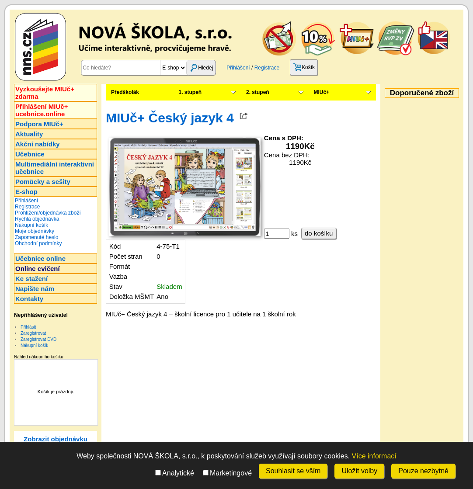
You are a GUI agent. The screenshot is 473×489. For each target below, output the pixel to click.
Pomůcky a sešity (42, 181)
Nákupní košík (31, 225)
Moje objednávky (34, 231)
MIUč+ (322, 92)
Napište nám (34, 288)
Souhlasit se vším (293, 471)
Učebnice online (40, 258)
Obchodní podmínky (38, 243)
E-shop (26, 191)
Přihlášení (238, 68)
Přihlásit (28, 327)
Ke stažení (31, 278)
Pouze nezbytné (423, 471)
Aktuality (29, 134)
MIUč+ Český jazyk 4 (170, 118)
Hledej (201, 67)
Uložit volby (359, 471)
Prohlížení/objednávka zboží (48, 213)
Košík (304, 67)
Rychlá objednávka (37, 219)
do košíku (319, 233)
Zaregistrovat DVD (38, 339)
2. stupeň (257, 92)
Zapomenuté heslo (36, 237)
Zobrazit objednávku (55, 439)
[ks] (276, 234)
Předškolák (125, 92)
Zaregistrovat (33, 333)
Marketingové (227, 473)
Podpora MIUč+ (39, 124)
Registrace (266, 68)
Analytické (174, 473)
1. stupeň (190, 92)
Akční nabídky (37, 144)
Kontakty (29, 298)
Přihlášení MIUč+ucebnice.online (41, 110)
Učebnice (30, 154)
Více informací (374, 456)
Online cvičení (37, 268)
